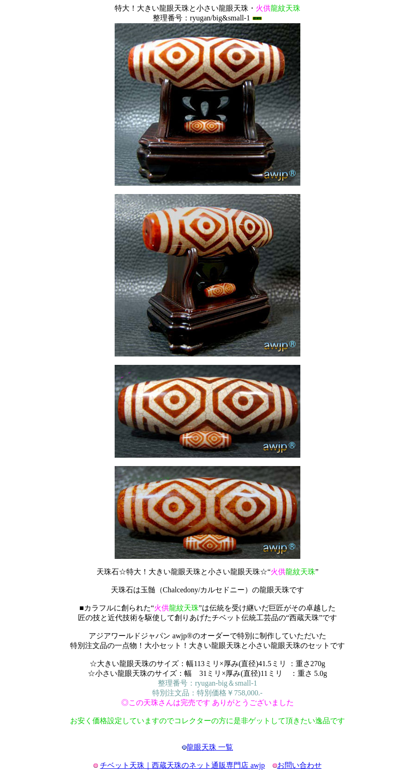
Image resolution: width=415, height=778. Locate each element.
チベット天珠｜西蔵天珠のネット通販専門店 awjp (182, 765)
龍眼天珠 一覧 (210, 747)
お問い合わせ (299, 765)
